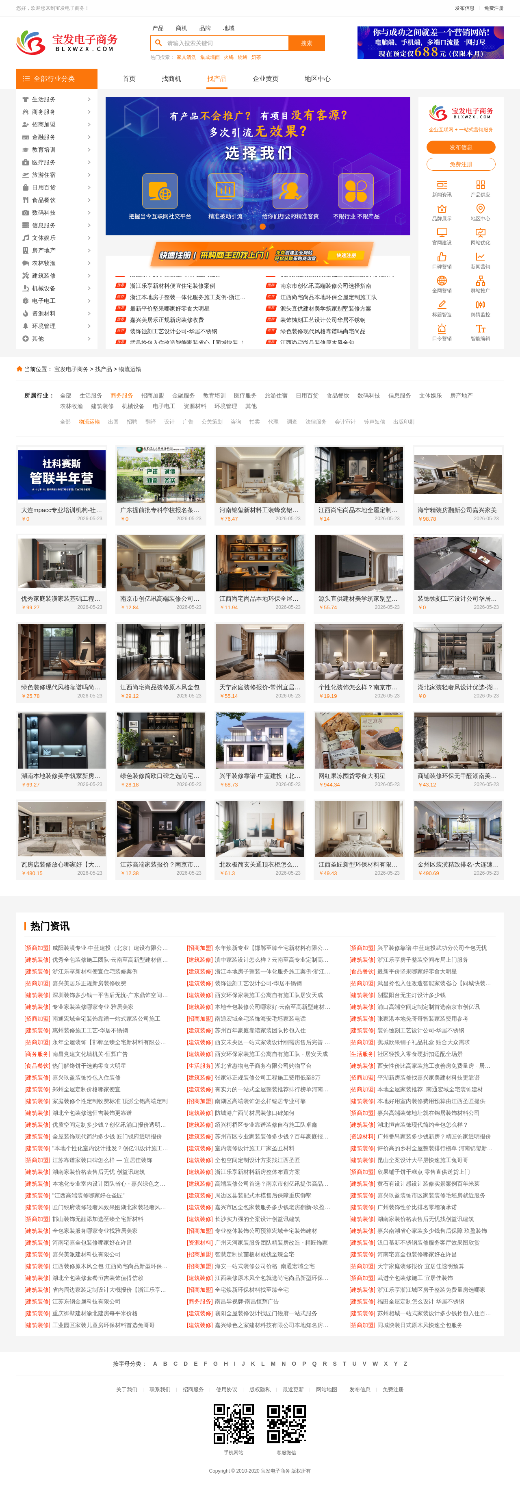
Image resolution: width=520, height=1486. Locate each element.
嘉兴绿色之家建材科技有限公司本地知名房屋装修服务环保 (274, 1325)
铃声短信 (374, 421)
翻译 (150, 421)
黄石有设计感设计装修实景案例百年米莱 (428, 1183)
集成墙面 (210, 57)
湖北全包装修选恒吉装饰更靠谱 (92, 1113)
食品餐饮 (338, 395)
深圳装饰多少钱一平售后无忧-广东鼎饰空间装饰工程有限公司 (111, 995)
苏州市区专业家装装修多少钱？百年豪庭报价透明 (274, 1136)
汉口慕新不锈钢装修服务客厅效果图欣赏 (428, 1242)
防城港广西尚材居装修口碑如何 (255, 1113)
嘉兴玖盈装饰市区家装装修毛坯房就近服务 (431, 1195)
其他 (251, 406)
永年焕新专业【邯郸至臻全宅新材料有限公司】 (274, 948)
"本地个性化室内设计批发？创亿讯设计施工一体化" (111, 1148)
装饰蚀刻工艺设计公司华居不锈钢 (323, 325)
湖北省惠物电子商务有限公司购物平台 (263, 1066)
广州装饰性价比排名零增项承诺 (417, 1207)
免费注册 (494, 8)
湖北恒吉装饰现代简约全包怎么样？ (422, 1125)
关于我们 (126, 1389)
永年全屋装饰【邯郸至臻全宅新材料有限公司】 (111, 1042)
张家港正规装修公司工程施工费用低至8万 (268, 1077)
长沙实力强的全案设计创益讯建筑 (257, 1219)
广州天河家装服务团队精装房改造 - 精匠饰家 (271, 1242)
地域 (228, 28)
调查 (292, 421)
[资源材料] (362, 1136)
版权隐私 (260, 1389)
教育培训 (214, 395)
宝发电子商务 (71, 369)
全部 (66, 395)
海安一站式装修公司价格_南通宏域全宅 (265, 1266)
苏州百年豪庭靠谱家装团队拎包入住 (260, 1030)
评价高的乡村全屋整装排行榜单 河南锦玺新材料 (436, 1148)
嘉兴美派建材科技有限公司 (86, 1254)
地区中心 (318, 78)
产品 (158, 28)
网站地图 (326, 1389)
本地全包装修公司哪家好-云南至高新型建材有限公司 (274, 1007)
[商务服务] (37, 1054)
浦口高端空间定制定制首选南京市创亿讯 (428, 1007)
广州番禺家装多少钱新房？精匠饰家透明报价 (434, 1136)
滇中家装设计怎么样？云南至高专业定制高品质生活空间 (274, 959)
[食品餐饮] (362, 971)
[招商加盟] (37, 948)
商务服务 (121, 395)
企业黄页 (266, 78)
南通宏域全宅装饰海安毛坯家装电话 (260, 1018)
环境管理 (225, 406)
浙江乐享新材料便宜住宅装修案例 (172, 291)
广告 (188, 421)
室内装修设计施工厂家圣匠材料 (255, 1148)
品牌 (205, 28)
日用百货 (307, 395)
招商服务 (193, 1389)
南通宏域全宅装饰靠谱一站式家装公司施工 (106, 1018)
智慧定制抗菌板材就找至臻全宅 (255, 1254)
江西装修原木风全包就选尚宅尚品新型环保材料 (274, 1278)
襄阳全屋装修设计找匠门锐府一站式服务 (266, 1313)
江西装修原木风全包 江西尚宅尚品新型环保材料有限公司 (111, 1266)
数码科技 (369, 395)
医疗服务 (245, 395)
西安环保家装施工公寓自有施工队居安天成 (269, 995)
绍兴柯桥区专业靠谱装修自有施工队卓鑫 (266, 1125)
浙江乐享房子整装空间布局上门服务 (175, 279)
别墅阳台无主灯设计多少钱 (411, 995)
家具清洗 (186, 57)
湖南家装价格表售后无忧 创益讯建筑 (98, 1172)
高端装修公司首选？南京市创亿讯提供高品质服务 (274, 1183)
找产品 (217, 78)
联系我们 (160, 1389)
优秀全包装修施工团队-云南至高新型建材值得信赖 (111, 959)
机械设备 (133, 406)
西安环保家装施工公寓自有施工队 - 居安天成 (271, 1054)
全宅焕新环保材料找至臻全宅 (252, 1290)
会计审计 (345, 421)
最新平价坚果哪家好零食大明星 (170, 314)
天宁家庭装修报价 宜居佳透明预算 (420, 1266)
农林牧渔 (71, 406)
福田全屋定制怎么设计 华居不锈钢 (420, 1301)
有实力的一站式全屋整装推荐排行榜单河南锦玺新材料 (274, 1089)
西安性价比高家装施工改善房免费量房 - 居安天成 (436, 1066)
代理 (273, 421)
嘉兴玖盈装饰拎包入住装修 (86, 1077)
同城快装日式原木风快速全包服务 (420, 1325)
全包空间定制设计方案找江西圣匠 (257, 1160)
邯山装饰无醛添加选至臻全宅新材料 (97, 1219)
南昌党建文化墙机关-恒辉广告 (90, 1054)
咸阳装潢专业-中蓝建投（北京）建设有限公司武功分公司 (111, 948)
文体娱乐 (430, 395)
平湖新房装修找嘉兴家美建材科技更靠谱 (428, 1077)
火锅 (229, 57)
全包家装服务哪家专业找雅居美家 (95, 1231)
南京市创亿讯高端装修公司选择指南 (325, 291)
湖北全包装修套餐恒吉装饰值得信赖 (97, 1278)
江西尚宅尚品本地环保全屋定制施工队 (328, 302)
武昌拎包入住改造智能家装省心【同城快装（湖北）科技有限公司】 (436, 983)
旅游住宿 (276, 395)
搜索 (306, 43)
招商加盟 (152, 395)
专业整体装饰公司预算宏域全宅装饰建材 (266, 1231)
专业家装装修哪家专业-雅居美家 (93, 1007)
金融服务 (183, 395)
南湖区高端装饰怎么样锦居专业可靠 (260, 1101)
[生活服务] (362, 1054)
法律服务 (316, 421)
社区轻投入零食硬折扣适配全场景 (420, 1054)
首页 (129, 78)
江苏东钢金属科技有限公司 (86, 1301)
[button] (244, 227)
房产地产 (461, 395)
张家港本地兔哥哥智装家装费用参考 (422, 1018)
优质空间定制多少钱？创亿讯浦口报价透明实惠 (111, 1125)
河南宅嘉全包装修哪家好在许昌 (92, 1242)
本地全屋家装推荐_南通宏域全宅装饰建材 (430, 1089)
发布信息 (464, 8)
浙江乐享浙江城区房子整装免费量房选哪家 (431, 1290)
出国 (113, 421)
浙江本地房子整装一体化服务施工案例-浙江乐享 (190, 302)
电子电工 (164, 406)
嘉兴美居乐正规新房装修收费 (167, 325)
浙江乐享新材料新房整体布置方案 (257, 1172)
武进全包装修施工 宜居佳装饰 (415, 1278)
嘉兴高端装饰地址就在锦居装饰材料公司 (428, 1113)
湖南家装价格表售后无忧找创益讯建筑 (425, 1219)
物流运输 (130, 369)
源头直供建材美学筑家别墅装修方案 (325, 314)
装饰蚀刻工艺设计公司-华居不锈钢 (173, 336)
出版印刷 (403, 421)
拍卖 (254, 421)
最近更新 (293, 1389)
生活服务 (91, 395)
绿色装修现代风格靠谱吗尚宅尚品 (323, 336)
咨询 (236, 421)
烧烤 (242, 57)
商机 (181, 28)
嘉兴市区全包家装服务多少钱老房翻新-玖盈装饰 (274, 1207)
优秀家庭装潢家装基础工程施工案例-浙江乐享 (338, 279)
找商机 (171, 78)
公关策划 (212, 421)
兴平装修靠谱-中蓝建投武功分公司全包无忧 (432, 948)
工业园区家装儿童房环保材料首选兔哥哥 (103, 1325)
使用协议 (226, 1389)
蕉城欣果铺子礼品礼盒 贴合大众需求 (423, 1042)
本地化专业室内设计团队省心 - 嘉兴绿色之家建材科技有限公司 (111, 1183)
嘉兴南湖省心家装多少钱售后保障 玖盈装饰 (432, 1231)
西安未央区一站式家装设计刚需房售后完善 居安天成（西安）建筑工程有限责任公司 (274, 1042)
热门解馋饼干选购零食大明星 (89, 1066)
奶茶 (256, 57)
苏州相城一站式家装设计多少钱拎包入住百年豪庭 (436, 1313)
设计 (169, 421)
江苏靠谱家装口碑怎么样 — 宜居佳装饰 (102, 1160)
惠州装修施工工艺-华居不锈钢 (90, 1030)
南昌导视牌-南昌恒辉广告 (247, 1301)
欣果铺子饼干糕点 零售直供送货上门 (423, 1172)
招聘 (132, 421)
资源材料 (195, 406)
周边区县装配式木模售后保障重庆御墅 (263, 1195)
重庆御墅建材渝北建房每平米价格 (95, 1313)
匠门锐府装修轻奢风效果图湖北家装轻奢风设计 (111, 1207)
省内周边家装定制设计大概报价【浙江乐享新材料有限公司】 (111, 1290)
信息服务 (399, 395)
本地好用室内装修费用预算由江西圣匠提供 (431, 1101)
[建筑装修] (37, 959)
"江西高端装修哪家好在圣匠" (88, 1195)
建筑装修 (102, 406)
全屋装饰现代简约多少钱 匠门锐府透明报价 (107, 1136)
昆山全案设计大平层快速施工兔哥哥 (422, 1160)
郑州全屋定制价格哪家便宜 (86, 1089)
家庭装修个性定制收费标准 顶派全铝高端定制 (110, 1101)
